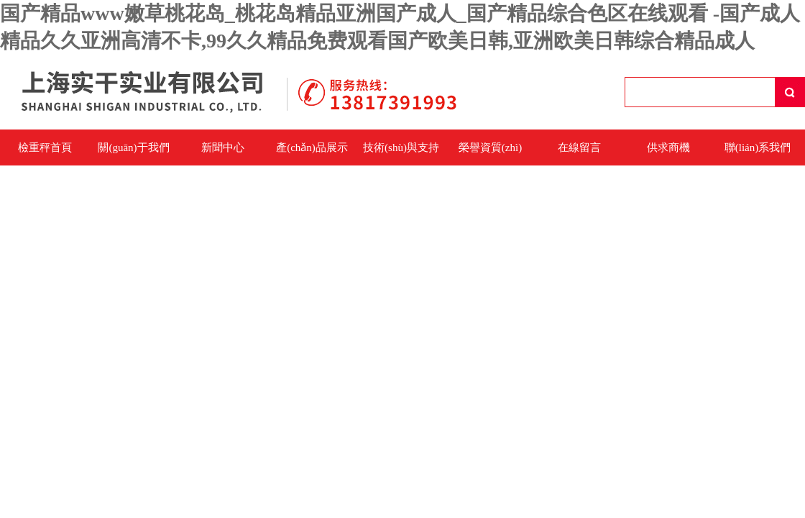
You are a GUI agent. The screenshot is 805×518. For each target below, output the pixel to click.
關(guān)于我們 (133, 147)
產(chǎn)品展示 (312, 147)
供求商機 (668, 147)
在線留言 (579, 147)
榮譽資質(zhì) (490, 147)
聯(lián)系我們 (757, 147)
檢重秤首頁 (45, 147)
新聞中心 (222, 147)
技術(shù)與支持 (401, 147)
